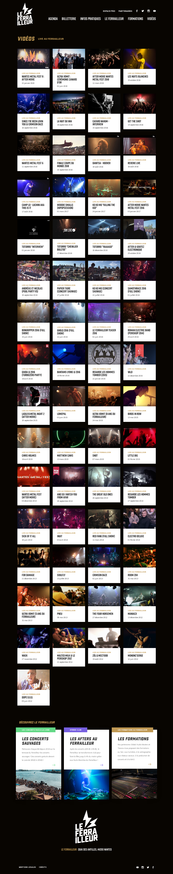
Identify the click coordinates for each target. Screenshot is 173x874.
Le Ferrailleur (114, 19)
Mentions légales (27, 867)
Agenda (53, 19)
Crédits (43, 867)
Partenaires (125, 11)
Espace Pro (109, 11)
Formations (135, 19)
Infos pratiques (90, 19)
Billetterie (69, 19)
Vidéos (151, 19)
